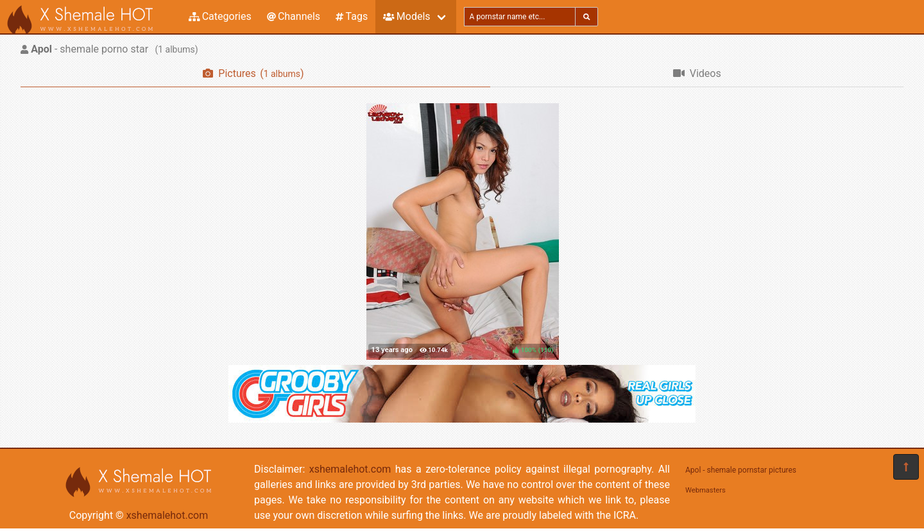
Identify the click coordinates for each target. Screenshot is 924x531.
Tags (352, 16)
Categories (220, 16)
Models (406, 16)
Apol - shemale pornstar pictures (740, 470)
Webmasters (705, 490)
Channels (293, 16)
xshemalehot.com (167, 515)
